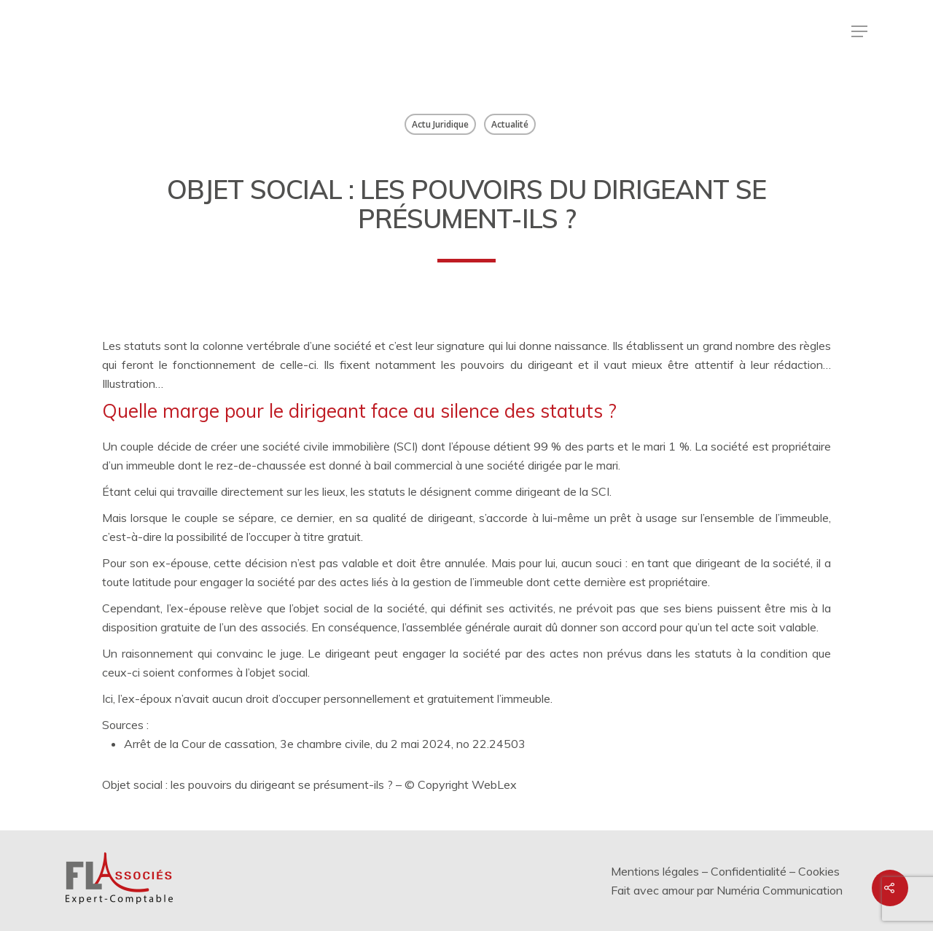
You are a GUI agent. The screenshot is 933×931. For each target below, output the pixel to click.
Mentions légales (655, 871)
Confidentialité (748, 871)
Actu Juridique (440, 124)
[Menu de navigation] (859, 31)
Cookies (819, 871)
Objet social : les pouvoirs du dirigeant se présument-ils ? (247, 784)
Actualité (509, 124)
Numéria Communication (780, 890)
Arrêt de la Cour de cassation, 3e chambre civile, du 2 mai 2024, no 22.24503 (325, 743)
